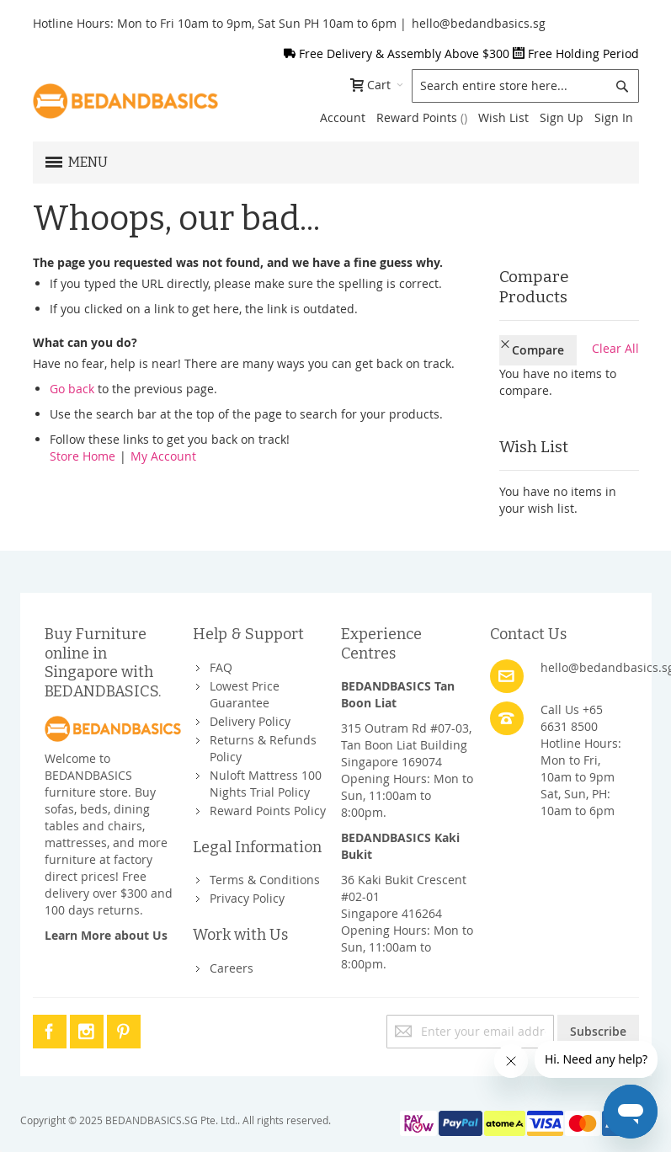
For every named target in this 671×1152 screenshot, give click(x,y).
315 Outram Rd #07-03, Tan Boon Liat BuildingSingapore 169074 (406, 719)
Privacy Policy (247, 872)
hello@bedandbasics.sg (479, 23)
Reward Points (421, 117)
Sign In (613, 117)
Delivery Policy (250, 694)
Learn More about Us (106, 908)
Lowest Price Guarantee (245, 667)
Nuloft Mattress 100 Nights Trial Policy (266, 756)
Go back (72, 389)
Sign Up (561, 117)
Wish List (503, 117)
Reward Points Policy (268, 784)
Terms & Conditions (265, 853)
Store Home (82, 456)
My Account (163, 456)
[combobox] (525, 86)
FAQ (221, 640)
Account (342, 117)
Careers (231, 941)
